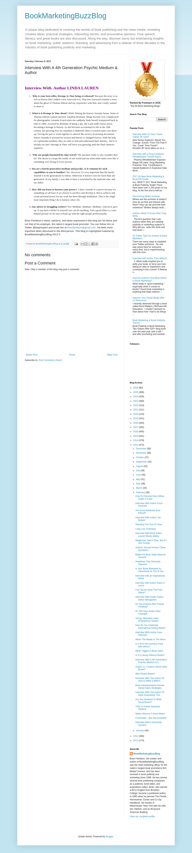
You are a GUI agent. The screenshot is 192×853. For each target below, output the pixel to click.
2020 (136, 414)
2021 (136, 409)
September (142, 461)
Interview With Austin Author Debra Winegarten (149, 598)
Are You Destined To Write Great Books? (148, 700)
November (141, 453)
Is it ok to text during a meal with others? (149, 645)
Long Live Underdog (145, 529)
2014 (136, 440)
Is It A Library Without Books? (150, 655)
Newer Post (31, 354)
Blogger (109, 836)
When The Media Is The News (150, 639)
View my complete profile (142, 816)
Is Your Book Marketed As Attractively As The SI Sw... (150, 570)
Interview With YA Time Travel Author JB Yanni (147, 135)
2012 (136, 736)
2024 (136, 396)
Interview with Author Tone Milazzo (150, 258)
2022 (136, 405)
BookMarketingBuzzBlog (65, 16)
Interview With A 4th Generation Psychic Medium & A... (151, 661)
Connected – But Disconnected (150, 718)
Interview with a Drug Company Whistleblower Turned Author (148, 155)
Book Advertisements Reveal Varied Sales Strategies (149, 686)
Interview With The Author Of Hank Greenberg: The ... (149, 693)
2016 (136, 431)
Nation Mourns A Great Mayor (150, 713)
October (140, 457)
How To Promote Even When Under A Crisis (149, 497)
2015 (136, 436)
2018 (136, 423)
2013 (136, 445)
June (138, 475)
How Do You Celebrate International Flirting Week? (150, 626)
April (138, 483)
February (141, 492)
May (138, 479)
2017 (136, 427)
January (140, 730)
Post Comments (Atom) (50, 360)
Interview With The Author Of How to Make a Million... (149, 679)
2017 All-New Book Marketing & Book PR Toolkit (148, 177)
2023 (136, 401)
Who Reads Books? (145, 673)
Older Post (112, 354)
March (139, 488)
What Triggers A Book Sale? (149, 651)
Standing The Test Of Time (148, 524)
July (138, 470)
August (140, 466)
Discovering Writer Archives (146, 196)
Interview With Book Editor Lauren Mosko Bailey (148, 534)
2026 (136, 387)
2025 (136, 392)
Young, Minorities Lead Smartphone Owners (147, 619)
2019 (136, 418)
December (141, 448)
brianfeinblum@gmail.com (81, 227)
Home (72, 354)
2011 (136, 740)
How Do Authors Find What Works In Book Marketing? (150, 279)
